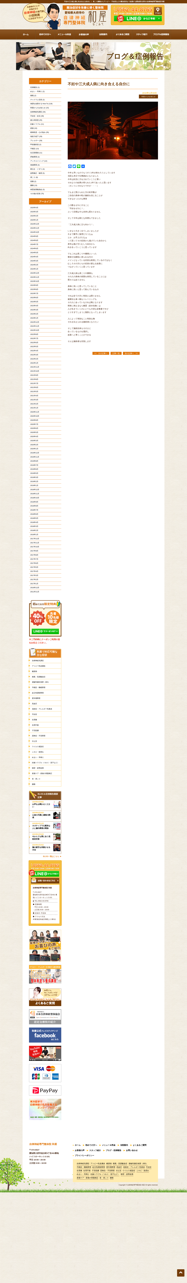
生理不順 (36, 808)
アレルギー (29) (35, 149)
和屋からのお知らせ (146, 96)
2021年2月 (33, 450)
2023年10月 (33, 309)
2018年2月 (33, 596)
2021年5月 (33, 436)
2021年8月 (33, 422)
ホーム (78, 1238)
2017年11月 (33, 610)
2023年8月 (33, 319)
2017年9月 (33, 620)
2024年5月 (33, 276)
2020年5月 (33, 483)
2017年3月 (33, 648)
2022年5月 (33, 385)
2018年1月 (33, 601)
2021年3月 (33, 446)
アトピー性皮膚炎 (40, 742)
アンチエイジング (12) (37, 172)
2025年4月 (33, 225)
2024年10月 (33, 253)
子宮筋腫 (36, 814)
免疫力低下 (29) (35, 144)
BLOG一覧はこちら (51, 950)
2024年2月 (33, 290)
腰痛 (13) (32, 200)
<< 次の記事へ (100, 354)
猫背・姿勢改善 (39, 859)
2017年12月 (33, 606)
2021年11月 (33, 408)
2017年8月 (33, 624)
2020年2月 (33, 497)
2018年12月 (33, 549)
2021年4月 (33, 441)
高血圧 (35, 784)
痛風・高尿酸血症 (40, 754)
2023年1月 (33, 352)
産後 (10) (32, 135)
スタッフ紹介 (95, 1242)
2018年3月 (33, 591)
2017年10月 (33, 615)
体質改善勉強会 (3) (36, 205)
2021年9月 (33, 417)
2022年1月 (33, 403)
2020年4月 (33, 488)
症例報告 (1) (33, 88)
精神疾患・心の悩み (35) (38, 139)
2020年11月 (33, 460)
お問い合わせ (132, 1242)
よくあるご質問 (139, 1238)
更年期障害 (37, 778)
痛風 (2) (32, 97)
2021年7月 (33, 427)
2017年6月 (33, 634)
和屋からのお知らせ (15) (38, 111)
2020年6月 (33, 479)
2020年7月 (33, 474)
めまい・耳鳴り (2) (36, 92)
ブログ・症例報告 (113, 1242)
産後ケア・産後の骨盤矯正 (44, 865)
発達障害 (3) (33, 177)
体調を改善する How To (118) (40, 107)
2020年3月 (33, 493)
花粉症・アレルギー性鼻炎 (44, 790)
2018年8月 (33, 568)
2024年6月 (33, 272)
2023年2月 (33, 347)
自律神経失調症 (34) (36, 116)
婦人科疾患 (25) (35, 125)
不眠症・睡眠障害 (40, 766)
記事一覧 (116, 354)
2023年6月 (33, 328)
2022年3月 (33, 394)
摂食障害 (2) (33, 168)
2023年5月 (33, 333)
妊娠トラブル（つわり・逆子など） (46, 851)
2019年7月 (33, 521)
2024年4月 (33, 281)
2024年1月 (33, 295)
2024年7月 (33, 267)
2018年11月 (33, 554)
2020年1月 (33, 502)
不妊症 (35, 796)
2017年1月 (33, 657)
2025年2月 (33, 234)
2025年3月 (33, 229)
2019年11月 (33, 511)
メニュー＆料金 (108, 1238)
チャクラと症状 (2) (36, 102)
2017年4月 (33, 643)
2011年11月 (33, 667)
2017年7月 (33, 629)
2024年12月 (33, 243)
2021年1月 (33, 455)
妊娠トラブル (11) (36, 130)
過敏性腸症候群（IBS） (43, 760)
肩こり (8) (33, 191)
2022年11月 (33, 361)
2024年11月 (33, 248)
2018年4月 (33, 587)
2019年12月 (33, 507)
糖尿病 (35, 748)
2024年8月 (33, 262)
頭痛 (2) (32, 196)
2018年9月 (33, 563)
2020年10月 (33, 464)
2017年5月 (33, 638)
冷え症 (35, 826)
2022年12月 (33, 356)
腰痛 (34, 877)
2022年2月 (33, 399)
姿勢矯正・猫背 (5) (36, 186)
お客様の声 (79, 1242)
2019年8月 (33, 516)
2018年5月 (33, 582)
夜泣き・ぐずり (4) (36, 182)
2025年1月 (33, 239)
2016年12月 (33, 662)
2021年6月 (33, 432)
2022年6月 (33, 380)
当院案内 (124, 1238)
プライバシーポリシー (84, 1247)
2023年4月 (33, 337)
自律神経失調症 (39, 736)
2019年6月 (33, 526)
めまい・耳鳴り (39, 844)
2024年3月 (33, 286)
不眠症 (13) (33, 158)
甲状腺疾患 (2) (34, 154)
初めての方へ (91, 1238)
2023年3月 (33, 342)
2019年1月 (33, 544)
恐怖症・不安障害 (40, 820)
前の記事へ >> (131, 354)
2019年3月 (33, 535)
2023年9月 (33, 314)
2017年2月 (33, 653)
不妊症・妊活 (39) (36, 121)
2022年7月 (33, 375)
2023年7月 (33, 323)
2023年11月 (33, 305)
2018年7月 (33, 573)
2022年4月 (33, 389)
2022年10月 (33, 366)
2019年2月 (33, 540)
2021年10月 (33, 413)
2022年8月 (33, 370)
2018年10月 (33, 559)
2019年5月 (33, 530)
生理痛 (35, 802)
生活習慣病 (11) (35, 163)
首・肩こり (37, 871)
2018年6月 (33, 577)
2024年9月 (33, 258)
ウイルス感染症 (39, 832)
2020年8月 (33, 469)
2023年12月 (33, 300)
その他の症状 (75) (36, 210)
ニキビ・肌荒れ (39, 838)
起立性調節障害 (39, 772)
